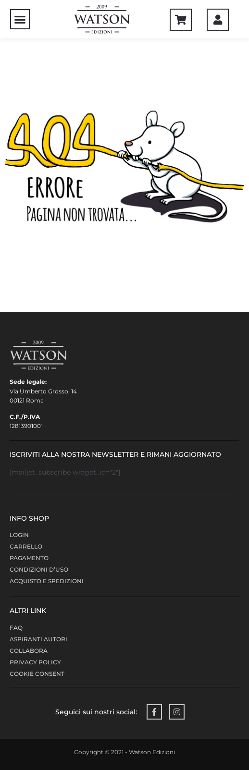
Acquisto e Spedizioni (47, 581)
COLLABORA (29, 650)
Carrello (26, 546)
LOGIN (19, 534)
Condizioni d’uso (39, 569)
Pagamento (29, 558)
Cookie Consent (37, 673)
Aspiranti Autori (38, 639)
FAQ (16, 627)
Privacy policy (35, 662)
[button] (20, 19)
